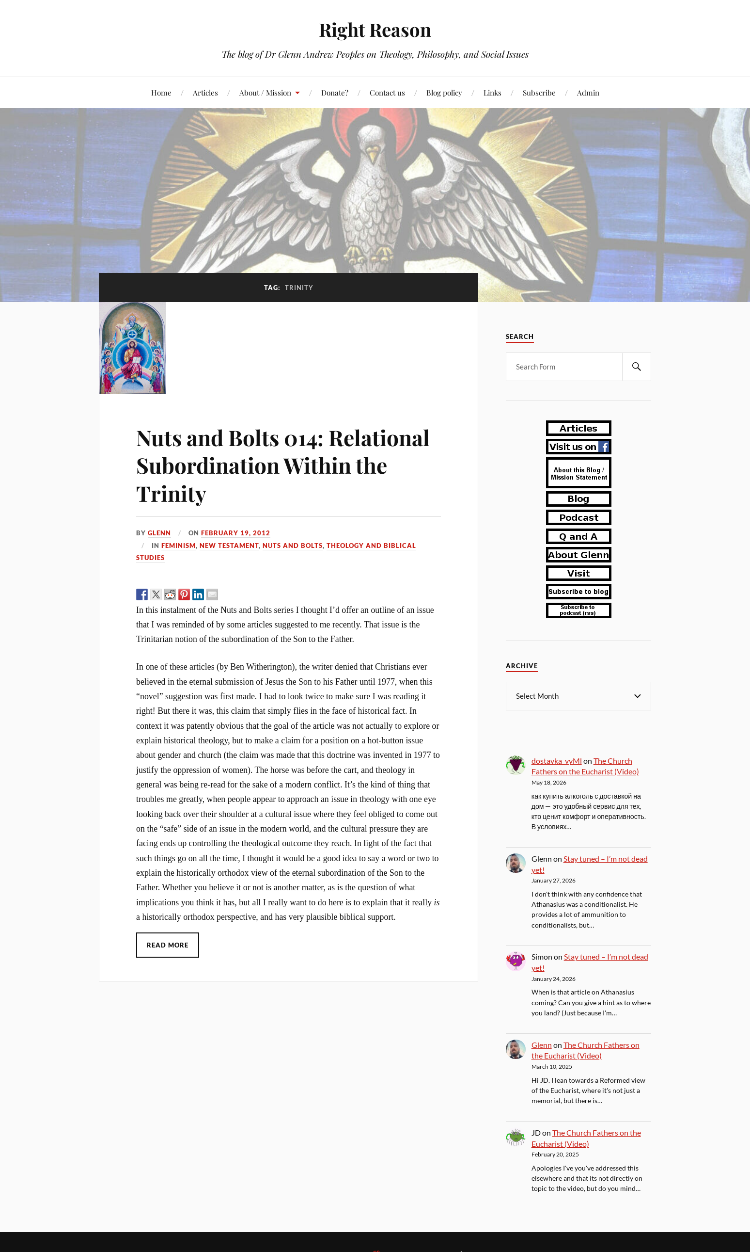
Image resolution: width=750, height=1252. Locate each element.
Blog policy (444, 92)
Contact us (387, 92)
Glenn (159, 533)
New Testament (229, 545)
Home (161, 92)
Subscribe (539, 92)
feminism (178, 545)
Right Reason (375, 29)
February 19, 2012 (235, 533)
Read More (167, 945)
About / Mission (265, 92)
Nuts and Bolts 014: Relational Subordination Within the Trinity (283, 465)
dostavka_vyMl (556, 760)
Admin (588, 92)
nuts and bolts (293, 545)
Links (492, 92)
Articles (205, 92)
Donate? (334, 92)
